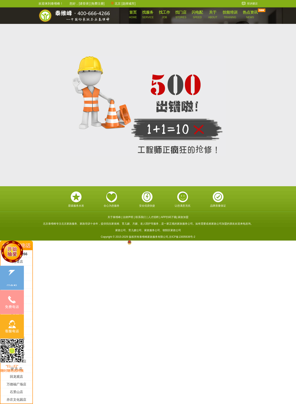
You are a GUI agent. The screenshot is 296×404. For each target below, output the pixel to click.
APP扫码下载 (169, 217)
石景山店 (16, 392)
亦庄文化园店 (16, 399)
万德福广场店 (16, 384)
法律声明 (128, 217)
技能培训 (230, 14)
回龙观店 (16, 376)
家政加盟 (183, 217)
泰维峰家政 (74, 16)
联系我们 (140, 217)
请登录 (84, 3)
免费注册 (97, 3)
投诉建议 (252, 3)
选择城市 (128, 3)
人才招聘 (153, 217)
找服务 (148, 14)
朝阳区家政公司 (172, 230)
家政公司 (120, 230)
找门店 (180, 14)
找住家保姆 (112, 223)
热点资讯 (250, 14)
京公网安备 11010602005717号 (148, 242)
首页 (133, 14)
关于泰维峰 (114, 217)
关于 (212, 14)
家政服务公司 (152, 230)
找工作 (164, 14)
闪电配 (197, 14)
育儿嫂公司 (135, 230)
